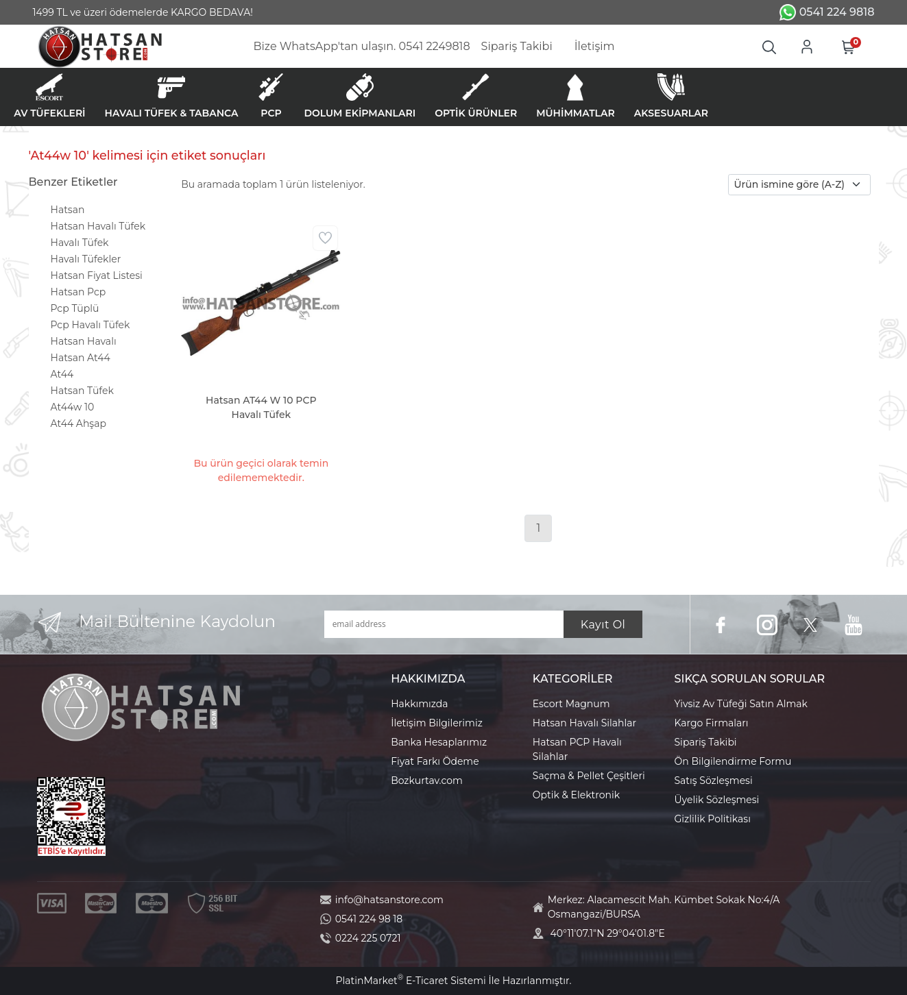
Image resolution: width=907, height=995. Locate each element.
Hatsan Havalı (84, 341)
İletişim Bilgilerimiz (437, 723)
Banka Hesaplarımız (439, 742)
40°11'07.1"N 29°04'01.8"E (608, 933)
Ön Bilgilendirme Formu (733, 761)
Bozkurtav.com (427, 780)
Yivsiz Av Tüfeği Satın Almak (741, 704)
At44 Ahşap (78, 423)
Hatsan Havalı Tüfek (98, 226)
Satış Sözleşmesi (714, 780)
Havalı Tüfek (80, 242)
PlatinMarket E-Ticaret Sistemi (410, 980)
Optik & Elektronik (576, 795)
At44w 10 (73, 407)
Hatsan (68, 210)
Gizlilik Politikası (713, 819)
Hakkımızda (419, 704)
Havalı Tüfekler (86, 259)
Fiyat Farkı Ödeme (435, 761)
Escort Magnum (571, 704)
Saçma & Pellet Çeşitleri (589, 776)
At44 (62, 374)
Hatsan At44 (80, 358)
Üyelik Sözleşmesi (717, 800)
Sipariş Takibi (706, 742)
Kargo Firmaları (712, 723)
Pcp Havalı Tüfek (90, 325)
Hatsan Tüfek (82, 390)
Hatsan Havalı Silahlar (584, 723)
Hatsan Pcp (78, 292)
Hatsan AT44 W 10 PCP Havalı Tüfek (261, 407)
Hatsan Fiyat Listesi (97, 275)
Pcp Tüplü (75, 308)
